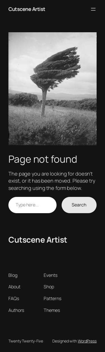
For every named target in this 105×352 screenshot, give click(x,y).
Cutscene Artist (26, 9)
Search (79, 205)
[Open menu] (93, 9)
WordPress (87, 341)
